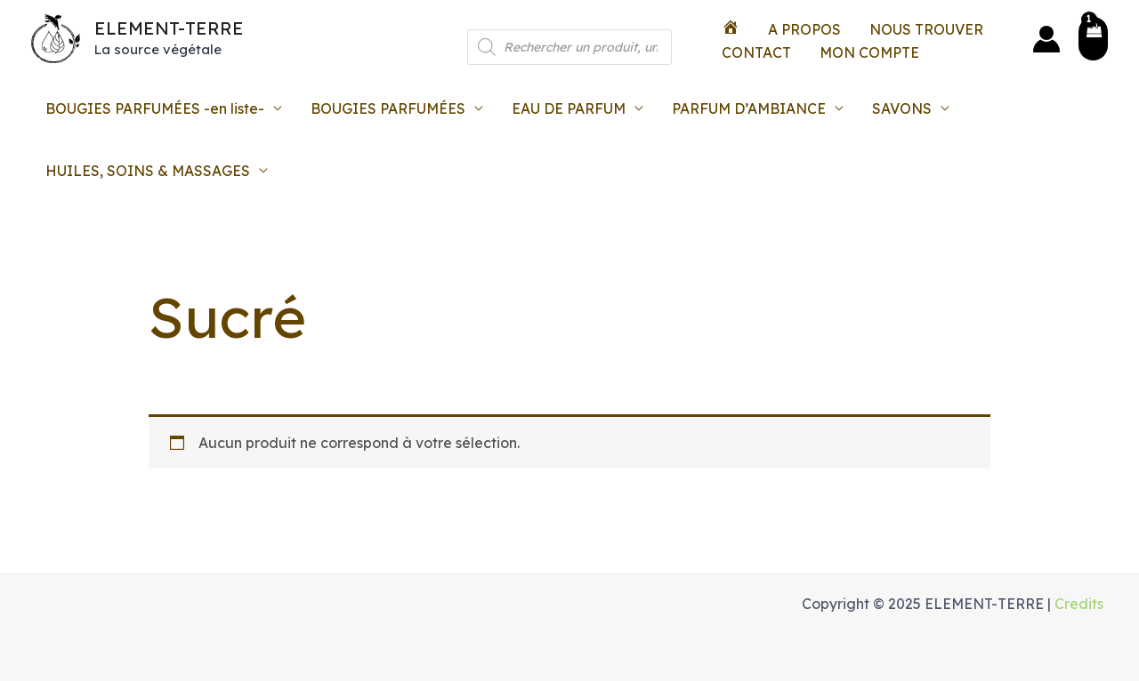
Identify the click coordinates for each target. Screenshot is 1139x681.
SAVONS (902, 108)
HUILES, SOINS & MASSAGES (147, 171)
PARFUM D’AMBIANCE (749, 108)
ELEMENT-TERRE (169, 28)
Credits (1078, 604)
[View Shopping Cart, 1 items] (1093, 38)
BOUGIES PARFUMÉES (388, 108)
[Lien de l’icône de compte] (1046, 39)
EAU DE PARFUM (569, 108)
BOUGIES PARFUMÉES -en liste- (154, 108)
